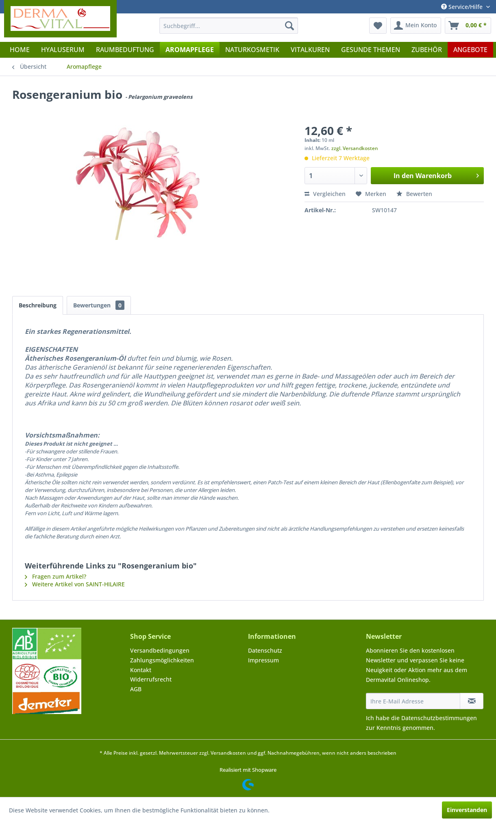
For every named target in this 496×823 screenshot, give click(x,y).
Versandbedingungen (159, 650)
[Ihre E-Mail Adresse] (413, 701)
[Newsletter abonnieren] (471, 701)
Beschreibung (38, 305)
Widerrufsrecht (151, 679)
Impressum (263, 660)
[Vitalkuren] (310, 49)
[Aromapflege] (190, 49)
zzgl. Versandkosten (354, 148)
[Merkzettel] (378, 25)
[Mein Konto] (415, 25)
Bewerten (414, 194)
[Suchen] (289, 25)
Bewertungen (98, 305)
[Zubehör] (427, 49)
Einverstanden (467, 810)
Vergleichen (325, 194)
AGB (135, 689)
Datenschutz (265, 650)
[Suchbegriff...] (228, 25)
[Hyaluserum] (62, 49)
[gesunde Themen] (370, 49)
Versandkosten (228, 752)
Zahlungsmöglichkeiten (162, 660)
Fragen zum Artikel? (55, 576)
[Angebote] (470, 49)
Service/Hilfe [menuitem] (462, 7)
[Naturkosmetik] (252, 49)
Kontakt (140, 670)
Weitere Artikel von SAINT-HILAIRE (75, 584)
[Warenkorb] (468, 25)
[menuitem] (228, 25)
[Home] (19, 49)
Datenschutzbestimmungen (439, 718)
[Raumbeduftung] (125, 49)
